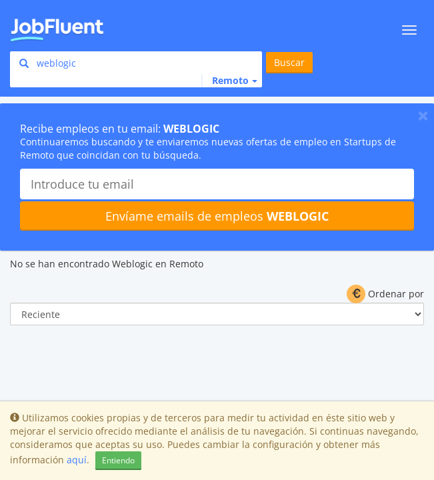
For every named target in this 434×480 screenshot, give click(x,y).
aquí (77, 459)
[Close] (423, 115)
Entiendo (118, 460)
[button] (229, 80)
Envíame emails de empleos (217, 216)
